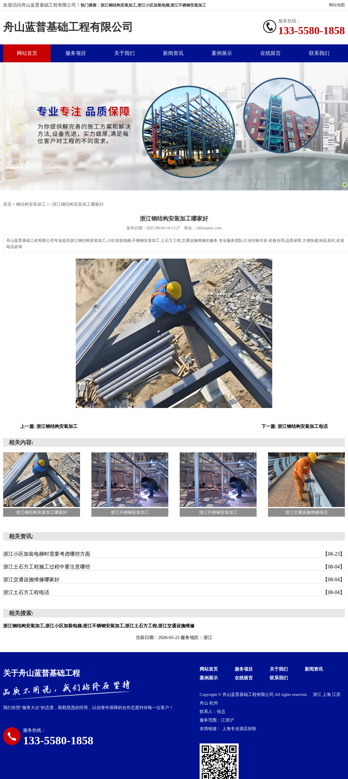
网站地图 (337, 5)
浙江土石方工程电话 (174, 592)
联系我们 (319, 53)
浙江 (318, 695)
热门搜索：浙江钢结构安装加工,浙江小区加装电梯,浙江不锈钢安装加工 (143, 5)
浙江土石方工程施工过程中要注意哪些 (174, 567)
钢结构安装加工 (29, 205)
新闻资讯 (173, 53)
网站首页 (27, 53)
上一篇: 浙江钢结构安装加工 (48, 426)
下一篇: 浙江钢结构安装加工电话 (294, 426)
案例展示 (222, 53)
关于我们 (124, 53)
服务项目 (75, 53)
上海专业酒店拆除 (239, 729)
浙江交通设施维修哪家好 (174, 579)
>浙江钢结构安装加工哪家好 (73, 205)
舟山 (204, 703)
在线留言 (270, 53)
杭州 (213, 703)
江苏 (336, 695)
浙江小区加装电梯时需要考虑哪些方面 (174, 554)
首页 (7, 205)
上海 (327, 695)
